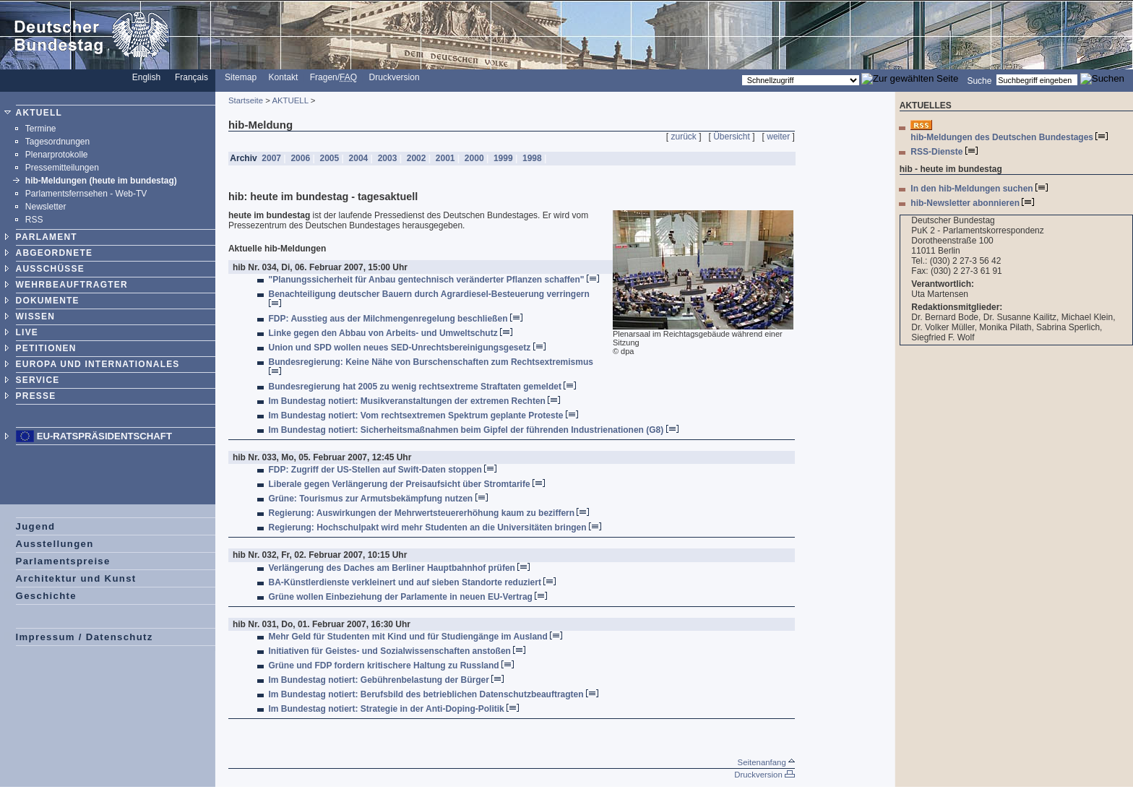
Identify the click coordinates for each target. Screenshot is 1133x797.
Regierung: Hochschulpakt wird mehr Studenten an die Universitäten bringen (435, 527)
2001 (445, 158)
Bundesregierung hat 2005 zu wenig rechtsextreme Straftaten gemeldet (423, 387)
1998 (532, 158)
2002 (416, 158)
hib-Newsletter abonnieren (972, 203)
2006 (300, 158)
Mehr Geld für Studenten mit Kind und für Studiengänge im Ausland (416, 637)
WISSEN (36, 316)
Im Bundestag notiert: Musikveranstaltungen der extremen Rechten (415, 401)
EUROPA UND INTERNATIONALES (98, 364)
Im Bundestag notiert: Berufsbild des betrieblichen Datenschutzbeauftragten (433, 694)
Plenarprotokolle (56, 155)
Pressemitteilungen (62, 168)
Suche (979, 80)
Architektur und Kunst (76, 578)
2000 (474, 158)
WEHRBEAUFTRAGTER (72, 285)
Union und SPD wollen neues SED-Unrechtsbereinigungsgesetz (407, 348)
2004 (358, 158)
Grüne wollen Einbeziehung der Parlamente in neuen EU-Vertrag (408, 597)
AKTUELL (39, 113)
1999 (503, 158)
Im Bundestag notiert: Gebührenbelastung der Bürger (386, 680)
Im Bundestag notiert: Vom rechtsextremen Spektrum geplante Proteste (423, 415)
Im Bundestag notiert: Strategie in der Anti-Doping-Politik (394, 709)
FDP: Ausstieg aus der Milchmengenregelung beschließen (395, 319)
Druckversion (394, 77)
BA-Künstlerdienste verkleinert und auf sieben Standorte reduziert (412, 582)
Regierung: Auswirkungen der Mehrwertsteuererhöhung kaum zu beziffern (429, 513)
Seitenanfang (766, 762)
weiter (778, 137)
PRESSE (36, 396)
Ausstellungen (55, 543)
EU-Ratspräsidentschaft (104, 436)
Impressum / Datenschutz (84, 637)
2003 (387, 158)
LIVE (27, 332)
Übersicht (731, 137)
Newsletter (45, 207)
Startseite (245, 100)
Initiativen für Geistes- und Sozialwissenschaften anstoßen (397, 651)
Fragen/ (333, 77)
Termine (40, 129)
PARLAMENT (46, 237)
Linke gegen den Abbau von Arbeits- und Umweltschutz (390, 333)
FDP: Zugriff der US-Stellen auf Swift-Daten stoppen (383, 470)
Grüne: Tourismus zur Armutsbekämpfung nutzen (378, 499)
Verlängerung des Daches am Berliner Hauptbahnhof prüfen (399, 568)
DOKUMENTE (47, 301)
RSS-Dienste (943, 152)
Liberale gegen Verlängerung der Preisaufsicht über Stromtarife (407, 484)
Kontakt (283, 77)
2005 (329, 158)
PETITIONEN (46, 348)
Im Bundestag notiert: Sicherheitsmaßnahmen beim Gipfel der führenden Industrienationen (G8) (473, 430)
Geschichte (46, 595)
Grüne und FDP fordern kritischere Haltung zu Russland (391, 665)
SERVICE (38, 380)
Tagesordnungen (57, 142)
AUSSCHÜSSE (50, 269)
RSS (34, 220)
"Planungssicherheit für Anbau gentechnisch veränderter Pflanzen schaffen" (434, 280)
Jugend (36, 526)
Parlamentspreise (63, 561)
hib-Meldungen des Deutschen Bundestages (1009, 137)
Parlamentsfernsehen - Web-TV (86, 194)
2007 (271, 158)
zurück (684, 137)
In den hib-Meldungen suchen (979, 189)
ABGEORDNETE (54, 253)
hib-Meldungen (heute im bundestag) (101, 181)
